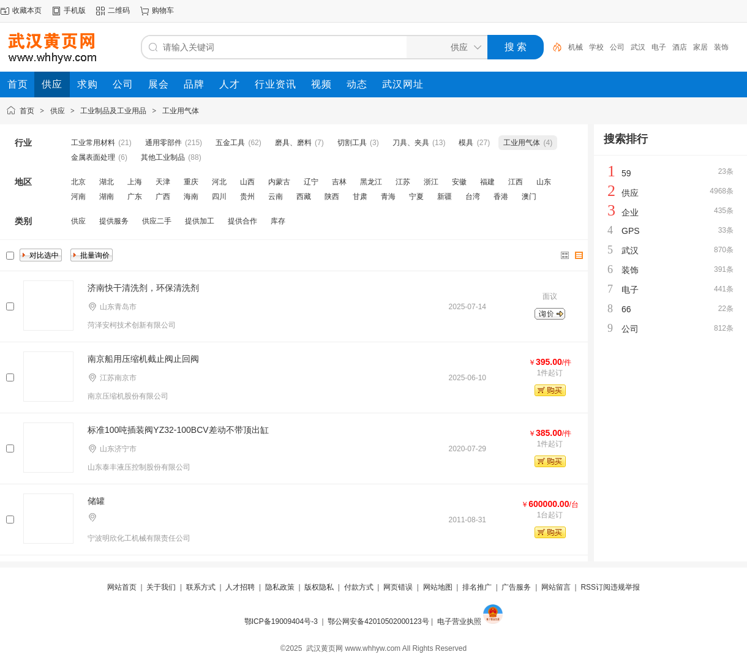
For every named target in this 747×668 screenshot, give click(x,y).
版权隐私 (319, 587)
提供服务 (114, 221)
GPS (630, 231)
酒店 (679, 47)
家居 (700, 47)
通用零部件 (163, 142)
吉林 (339, 182)
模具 (466, 142)
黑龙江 (371, 182)
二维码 (119, 10)
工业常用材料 (93, 142)
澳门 (529, 196)
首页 (27, 111)
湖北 (106, 182)
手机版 (75, 10)
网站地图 (437, 587)
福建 (487, 182)
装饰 (721, 47)
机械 (575, 47)
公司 (617, 47)
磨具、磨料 (293, 142)
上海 (134, 182)
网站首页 (122, 587)
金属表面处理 (93, 157)
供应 (57, 111)
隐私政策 (280, 587)
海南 (191, 196)
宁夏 (416, 196)
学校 (596, 47)
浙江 (431, 182)
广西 (163, 196)
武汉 (638, 47)
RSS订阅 (595, 587)
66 (626, 309)
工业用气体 (180, 111)
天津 (163, 182)
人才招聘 (240, 587)
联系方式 (201, 587)
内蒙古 (279, 182)
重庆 (191, 182)
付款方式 (359, 587)
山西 (247, 182)
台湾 (472, 196)
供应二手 (156, 221)
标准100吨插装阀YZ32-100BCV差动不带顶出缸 (178, 430)
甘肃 (360, 196)
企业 (630, 212)
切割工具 (352, 142)
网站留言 (556, 587)
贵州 (247, 196)
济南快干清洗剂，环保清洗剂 (143, 288)
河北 (219, 182)
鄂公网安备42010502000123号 (378, 621)
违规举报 (625, 587)
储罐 (96, 501)
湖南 (106, 196)
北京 (78, 182)
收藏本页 (27, 10)
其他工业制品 (163, 157)
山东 (543, 182)
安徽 (459, 182)
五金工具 (230, 142)
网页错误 (398, 587)
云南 (275, 196)
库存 (278, 221)
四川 (219, 196)
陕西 (332, 196)
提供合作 (242, 221)
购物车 (163, 10)
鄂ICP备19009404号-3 (281, 621)
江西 (515, 182)
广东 (134, 196)
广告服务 (516, 587)
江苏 (403, 182)
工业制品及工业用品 (113, 111)
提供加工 (199, 221)
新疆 (444, 196)
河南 (78, 196)
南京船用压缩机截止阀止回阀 (143, 359)
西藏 (303, 196)
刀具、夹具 (410, 142)
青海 (388, 196)
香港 (501, 196)
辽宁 (311, 182)
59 (626, 173)
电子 (658, 47)
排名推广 (477, 587)
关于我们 (161, 587)
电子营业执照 (459, 621)
